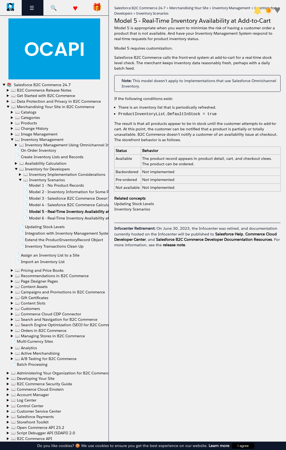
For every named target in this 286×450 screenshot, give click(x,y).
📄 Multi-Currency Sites (32, 341)
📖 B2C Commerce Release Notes (41, 90)
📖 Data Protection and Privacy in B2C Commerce (56, 101)
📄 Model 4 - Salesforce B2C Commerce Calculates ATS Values (79, 204)
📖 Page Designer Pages (36, 281)
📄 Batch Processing (29, 364)
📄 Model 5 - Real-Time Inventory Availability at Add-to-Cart (77, 211)
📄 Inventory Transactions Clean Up (51, 246)
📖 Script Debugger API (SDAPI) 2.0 (43, 432)
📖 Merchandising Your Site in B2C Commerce (52, 106)
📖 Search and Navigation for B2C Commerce (56, 319)
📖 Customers (27, 308)
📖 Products (26, 123)
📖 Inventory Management (39, 139)
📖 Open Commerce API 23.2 (37, 427)
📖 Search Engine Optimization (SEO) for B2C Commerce (66, 324)
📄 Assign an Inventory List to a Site (47, 255)
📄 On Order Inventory (35, 150)
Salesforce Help (229, 234)
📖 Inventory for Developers (44, 169)
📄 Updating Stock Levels (42, 226)
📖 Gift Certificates (31, 297)
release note (174, 244)
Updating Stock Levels (134, 203)
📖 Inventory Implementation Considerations (64, 174)
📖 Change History (31, 128)
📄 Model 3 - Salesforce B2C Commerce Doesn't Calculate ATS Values (85, 198)
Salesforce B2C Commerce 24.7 (42, 84)
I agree (243, 446)
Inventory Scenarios (152, 13)
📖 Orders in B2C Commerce (40, 330)
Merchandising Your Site (188, 8)
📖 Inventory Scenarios (44, 179)
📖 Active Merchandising (37, 353)
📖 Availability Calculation (42, 163)
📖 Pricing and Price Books (39, 270)
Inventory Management (231, 8)
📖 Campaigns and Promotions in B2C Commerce (60, 292)
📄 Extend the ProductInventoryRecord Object (61, 239)
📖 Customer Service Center (36, 411)
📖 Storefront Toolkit (30, 422)
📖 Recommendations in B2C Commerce (52, 275)
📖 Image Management (36, 134)
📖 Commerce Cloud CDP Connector (48, 314)
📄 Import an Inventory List (40, 261)
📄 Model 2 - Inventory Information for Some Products (73, 191)
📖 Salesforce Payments (32, 416)
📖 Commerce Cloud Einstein (37, 389)
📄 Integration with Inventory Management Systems (66, 233)
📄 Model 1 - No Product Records (53, 185)
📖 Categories (27, 117)
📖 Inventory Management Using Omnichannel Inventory (71, 145)
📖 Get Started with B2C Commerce (43, 95)
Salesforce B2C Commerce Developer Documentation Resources (214, 239)
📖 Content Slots (30, 303)
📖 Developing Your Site (33, 378)
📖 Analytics (26, 347)
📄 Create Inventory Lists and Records (49, 156)
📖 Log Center (23, 400)
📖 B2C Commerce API (31, 438)
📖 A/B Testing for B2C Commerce (46, 358)
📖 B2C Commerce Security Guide (41, 383)
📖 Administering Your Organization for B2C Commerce (61, 373)
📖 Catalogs (25, 112)
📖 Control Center (27, 405)
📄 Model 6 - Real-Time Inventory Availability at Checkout (75, 218)
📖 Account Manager (30, 394)
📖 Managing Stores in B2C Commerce (50, 336)
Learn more (219, 445)
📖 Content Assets (31, 286)
